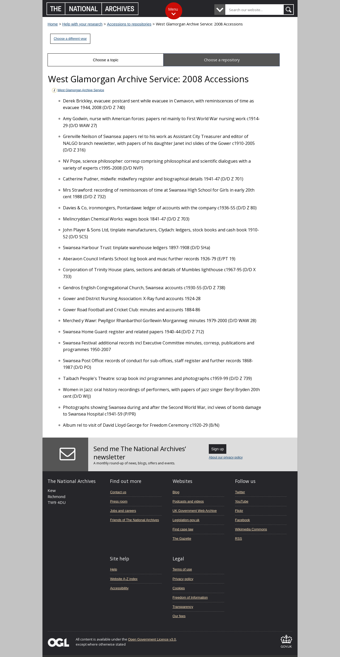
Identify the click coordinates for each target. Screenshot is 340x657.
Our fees (179, 616)
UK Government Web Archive (195, 511)
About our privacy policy (226, 457)
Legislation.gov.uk (186, 520)
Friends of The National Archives (134, 520)
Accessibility (119, 588)
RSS (238, 539)
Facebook (242, 520)
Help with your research (82, 24)
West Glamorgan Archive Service (77, 90)
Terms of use (182, 569)
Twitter (240, 492)
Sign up (217, 449)
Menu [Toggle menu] (173, 9)
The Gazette (182, 539)
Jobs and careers (123, 511)
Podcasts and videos (188, 501)
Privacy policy (183, 579)
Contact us (118, 492)
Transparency (183, 607)
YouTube (241, 501)
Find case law (183, 529)
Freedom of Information (190, 597)
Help (113, 569)
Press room (118, 501)
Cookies (179, 588)
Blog (176, 492)
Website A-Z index (123, 579)
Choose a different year (70, 39)
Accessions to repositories (129, 24)
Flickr (239, 511)
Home (53, 24)
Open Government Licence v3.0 (152, 639)
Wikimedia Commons (251, 529)
